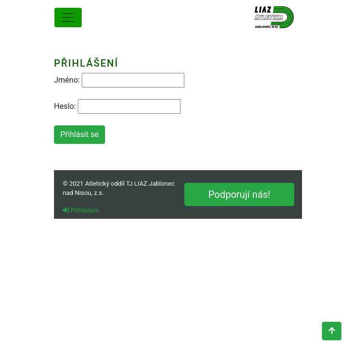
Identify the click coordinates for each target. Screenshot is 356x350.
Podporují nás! (239, 194)
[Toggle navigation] (68, 17)
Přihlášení (80, 210)
